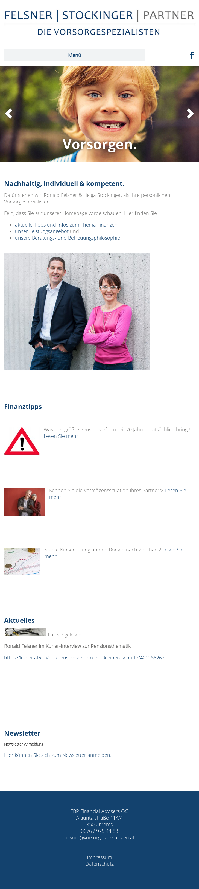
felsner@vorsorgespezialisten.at (99, 837)
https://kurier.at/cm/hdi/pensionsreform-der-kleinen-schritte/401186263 (84, 657)
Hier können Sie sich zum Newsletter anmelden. (57, 755)
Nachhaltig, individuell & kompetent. (66, 183)
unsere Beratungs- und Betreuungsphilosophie (67, 237)
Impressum (99, 857)
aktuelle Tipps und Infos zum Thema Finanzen (66, 224)
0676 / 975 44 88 (99, 831)
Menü (74, 55)
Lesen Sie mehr (62, 436)
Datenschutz (100, 863)
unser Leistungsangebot (42, 231)
